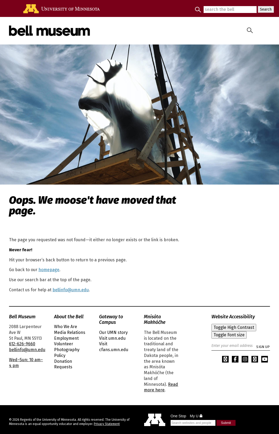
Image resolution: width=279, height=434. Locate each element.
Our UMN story (113, 332)
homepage (48, 269)
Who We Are (65, 326)
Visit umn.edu (112, 338)
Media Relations (69, 332)
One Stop (178, 416)
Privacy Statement (107, 424)
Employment (66, 338)
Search (265, 9)
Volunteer (63, 343)
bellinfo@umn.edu (70, 289)
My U (196, 416)
